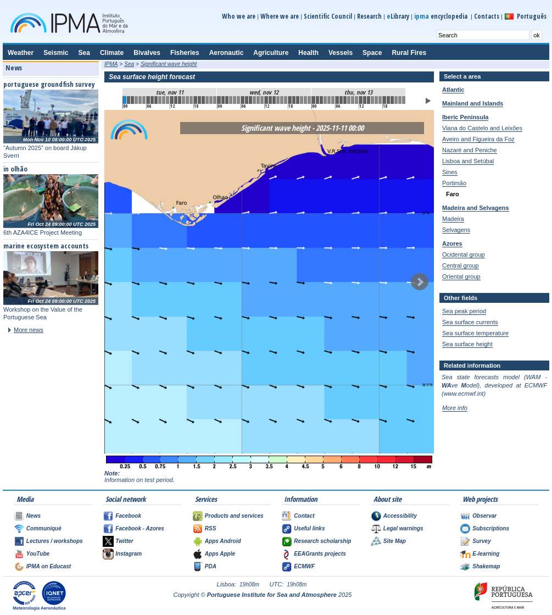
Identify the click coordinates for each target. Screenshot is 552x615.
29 (238, 100)
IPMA (111, 64)
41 (285, 100)
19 (199, 100)
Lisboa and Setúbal (468, 161)
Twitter (124, 541)
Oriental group (461, 276)
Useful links (309, 528)
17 (191, 100)
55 (341, 100)
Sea (129, 64)
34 (258, 100)
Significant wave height (169, 64)
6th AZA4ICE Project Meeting (42, 232)
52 (329, 100)
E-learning (485, 554)
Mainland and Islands (472, 103)
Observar (484, 516)
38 (274, 100)
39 (278, 100)
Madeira (453, 218)
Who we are (238, 16)
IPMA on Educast (48, 566)
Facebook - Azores (139, 528)
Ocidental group (463, 254)
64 (376, 100)
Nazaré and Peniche (469, 150)
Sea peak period (464, 311)
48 (313, 100)
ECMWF (304, 566)
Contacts (486, 16)
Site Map (394, 541)
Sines (450, 172)
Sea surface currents (470, 322)
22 (211, 100)
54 (337, 100)
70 (400, 100)
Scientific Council (328, 16)
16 (187, 100)
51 (325, 100)
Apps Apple (220, 554)
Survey (481, 541)
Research (369, 16)
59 (356, 100)
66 (384, 100)
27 (230, 100)
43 (293, 100)
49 (317, 100)
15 (183, 100)
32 (250, 100)
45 (301, 100)
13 (175, 100)
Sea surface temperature (475, 333)
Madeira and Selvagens (475, 207)
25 (223, 100)
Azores (452, 243)
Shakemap (486, 566)
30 (242, 100)
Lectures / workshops (54, 541)
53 (332, 100)
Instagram (128, 554)
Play (428, 101)
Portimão (454, 183)
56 (345, 100)
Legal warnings (403, 528)
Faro (452, 194)
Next (419, 282)
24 (219, 100)
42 (290, 100)
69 (396, 100)
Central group (460, 265)
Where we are (279, 16)
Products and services (234, 516)
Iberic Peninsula (465, 117)
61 (364, 100)
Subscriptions (490, 528)
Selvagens (456, 229)
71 (403, 100)
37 (270, 100)
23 (214, 100)
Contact (304, 516)
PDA (210, 566)
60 (361, 100)
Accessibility (400, 516)
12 (172, 100)
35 (262, 100)
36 (266, 100)
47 (309, 100)
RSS (210, 528)
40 (281, 100)
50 (321, 100)
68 (392, 100)
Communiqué (44, 528)
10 (163, 100)
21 (207, 100)
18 (195, 100)
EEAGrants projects (319, 554)
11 (167, 100)
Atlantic (453, 89)
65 (380, 100)
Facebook (128, 516)
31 (246, 100)
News (33, 516)
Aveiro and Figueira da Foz (478, 139)
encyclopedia (441, 16)
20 (203, 100)
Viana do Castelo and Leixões (482, 128)
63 (372, 100)
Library (398, 16)
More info (454, 408)
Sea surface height (467, 344)
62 (368, 100)
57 (348, 100)
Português (532, 16)
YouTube (37, 554)
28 (234, 100)
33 (254, 100)
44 (297, 100)
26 (226, 100)
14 (179, 100)
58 (352, 100)
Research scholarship (322, 541)
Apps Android (223, 541)
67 (388, 100)
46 (305, 100)
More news (28, 329)
